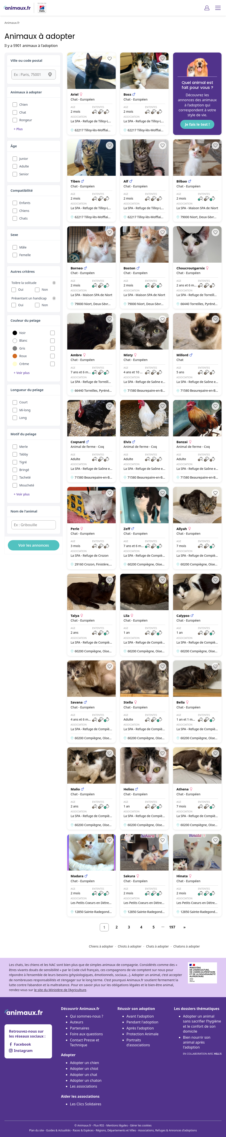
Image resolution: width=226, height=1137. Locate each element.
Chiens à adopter (101, 946)
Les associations (83, 1086)
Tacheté (25, 477)
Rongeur (25, 120)
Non (45, 289)
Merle (23, 446)
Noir (22, 333)
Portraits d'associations (138, 1042)
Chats (23, 218)
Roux (23, 356)
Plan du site (36, 1130)
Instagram (21, 1050)
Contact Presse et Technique (84, 1042)
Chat (22, 112)
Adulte (24, 166)
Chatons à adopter (186, 946)
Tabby (23, 454)
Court (23, 402)
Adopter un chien (84, 1062)
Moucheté (26, 485)
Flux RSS (98, 1125)
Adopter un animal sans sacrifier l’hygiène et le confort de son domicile (202, 1024)
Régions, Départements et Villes (116, 1130)
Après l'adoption (140, 1028)
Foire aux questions (86, 1033)
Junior (23, 158)
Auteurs (76, 1022)
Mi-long (24, 410)
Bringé (24, 470)
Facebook (20, 1044)
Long (23, 418)
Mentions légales (117, 1125)
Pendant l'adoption (142, 1022)
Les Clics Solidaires (85, 1104)
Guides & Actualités (58, 1130)
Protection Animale (142, 1033)
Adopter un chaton (86, 1080)
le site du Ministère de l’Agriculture (60, 990)
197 (172, 927)
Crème (24, 364)
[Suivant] (184, 927)
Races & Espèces (83, 1130)
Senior (24, 174)
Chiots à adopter (129, 946)
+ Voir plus (22, 373)
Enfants (24, 203)
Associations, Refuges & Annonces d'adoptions (167, 1130)
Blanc (23, 340)
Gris (22, 348)
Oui (20, 289)
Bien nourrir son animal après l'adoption (202, 1045)
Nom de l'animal (24, 511)
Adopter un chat (83, 1074)
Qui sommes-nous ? (86, 1016)
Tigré (23, 462)
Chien (23, 104)
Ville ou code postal (26, 60)
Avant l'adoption (140, 1016)
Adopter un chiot (84, 1068)
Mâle (22, 247)
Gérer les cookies (141, 1125)
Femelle (25, 255)
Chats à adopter (157, 946)
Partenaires (79, 1028)
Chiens (24, 211)
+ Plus (18, 129)
